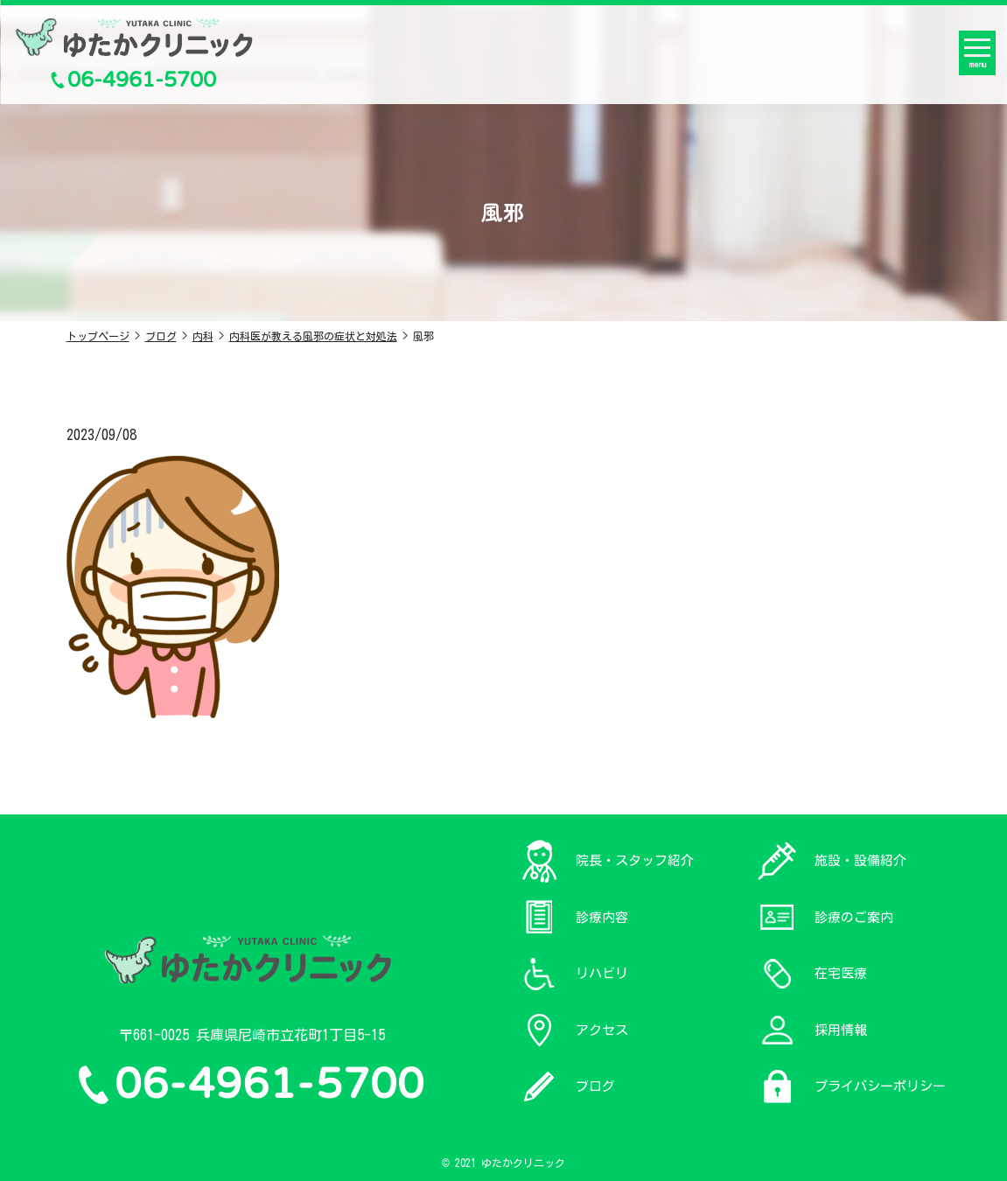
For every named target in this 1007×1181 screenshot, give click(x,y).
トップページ (97, 336)
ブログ (161, 336)
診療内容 (602, 917)
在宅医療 (841, 973)
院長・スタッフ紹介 (635, 860)
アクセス (602, 1030)
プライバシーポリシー (880, 1086)
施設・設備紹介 (860, 860)
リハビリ (602, 973)
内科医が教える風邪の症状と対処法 (313, 336)
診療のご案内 (854, 917)
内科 (202, 336)
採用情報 (841, 1030)
